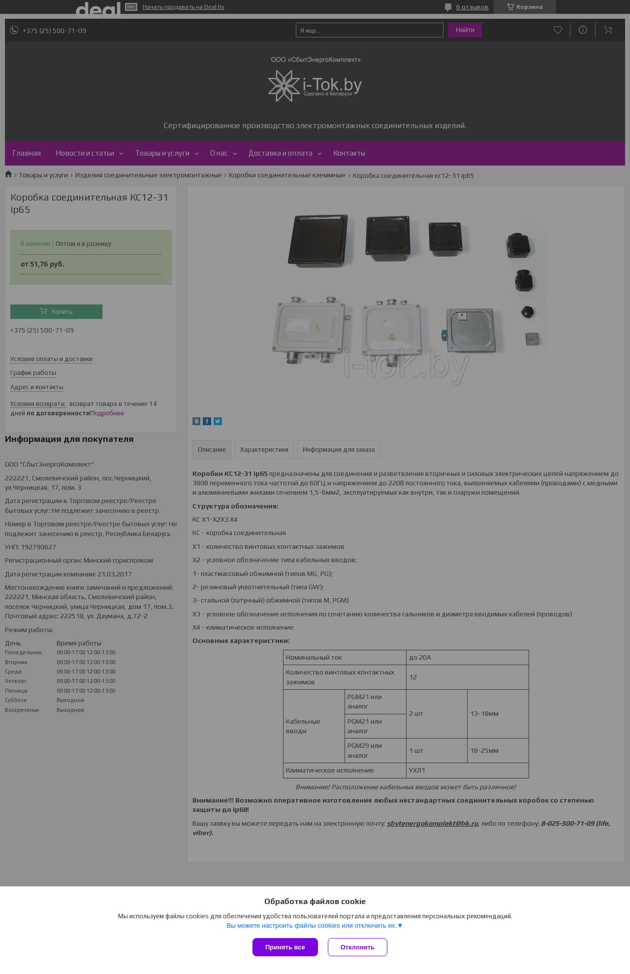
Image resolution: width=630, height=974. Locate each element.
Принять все (285, 947)
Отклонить (358, 947)
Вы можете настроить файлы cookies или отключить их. (311, 925)
